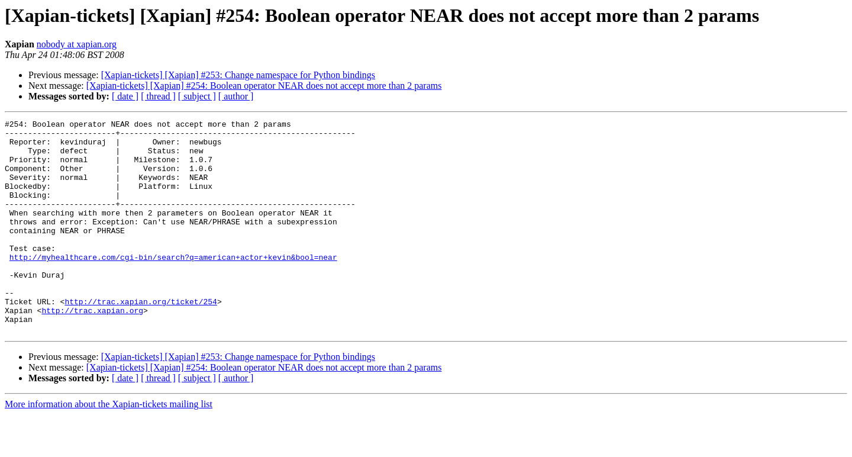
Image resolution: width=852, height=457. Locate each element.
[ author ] (236, 96)
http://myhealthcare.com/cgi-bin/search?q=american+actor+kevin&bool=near (173, 285)
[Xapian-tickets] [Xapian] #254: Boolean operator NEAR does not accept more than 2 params (264, 86)
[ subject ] (197, 96)
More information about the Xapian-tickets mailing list (108, 447)
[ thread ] (158, 96)
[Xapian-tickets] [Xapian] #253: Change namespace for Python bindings (238, 75)
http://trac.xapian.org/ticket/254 (140, 338)
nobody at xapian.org (77, 44)
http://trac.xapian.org (92, 349)
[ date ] (125, 96)
